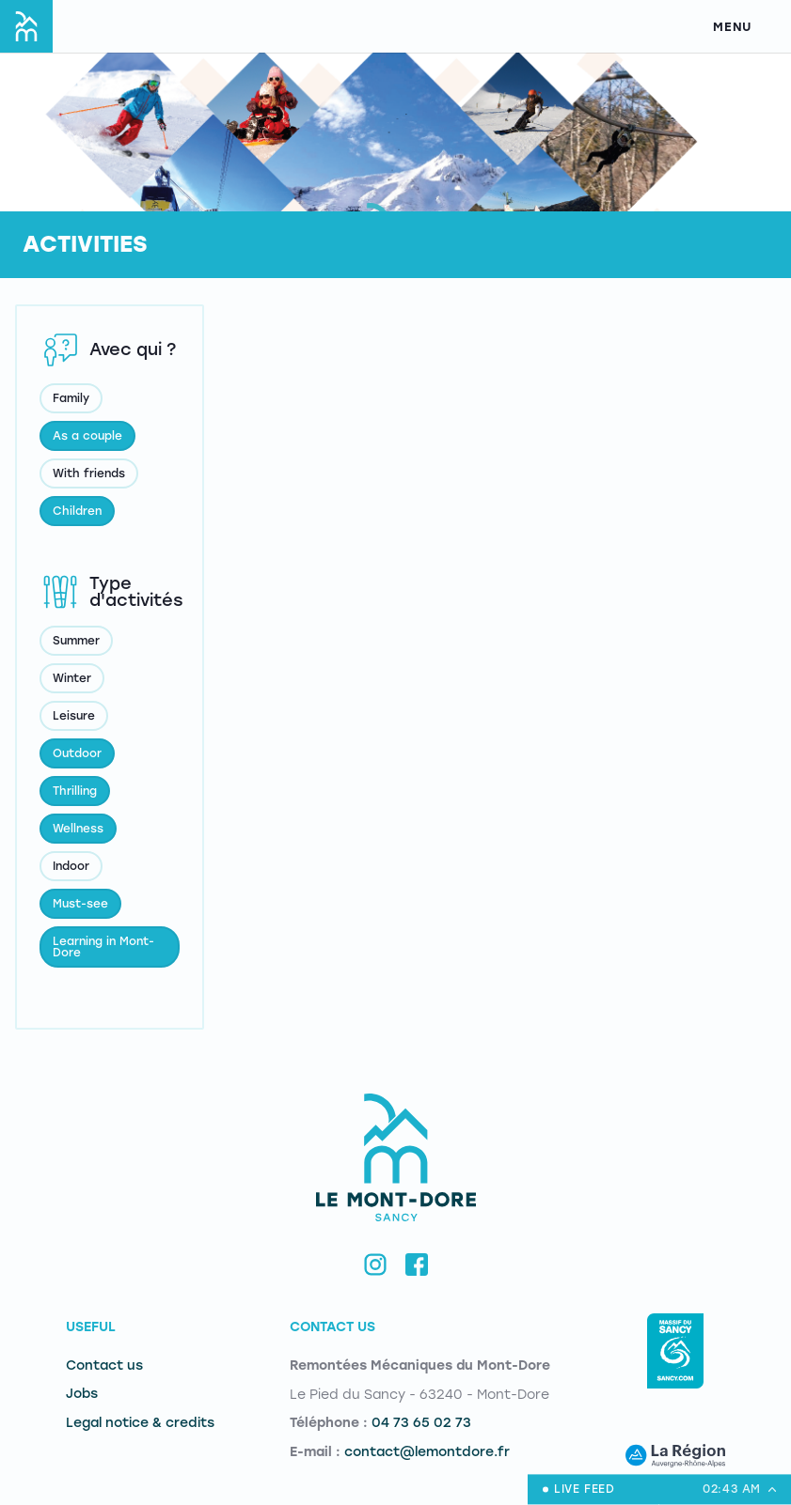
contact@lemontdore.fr (427, 1452)
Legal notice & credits (140, 1423)
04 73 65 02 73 (421, 1423)
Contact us (104, 1365)
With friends (89, 473)
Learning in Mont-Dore (103, 947)
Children (77, 511)
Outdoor (77, 753)
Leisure (74, 715)
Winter (72, 678)
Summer (76, 640)
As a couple (87, 435)
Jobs (82, 1394)
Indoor (71, 866)
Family (71, 398)
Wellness (78, 828)
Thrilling (75, 791)
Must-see (80, 903)
